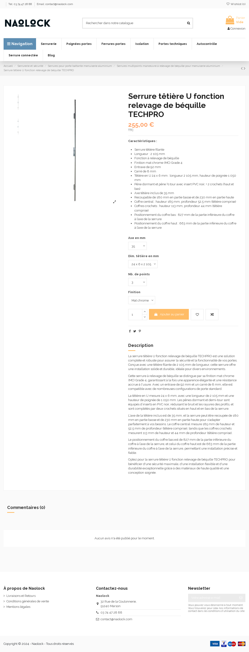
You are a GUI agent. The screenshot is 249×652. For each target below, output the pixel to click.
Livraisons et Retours (21, 596)
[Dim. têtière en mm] (143, 264)
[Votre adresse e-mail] (212, 598)
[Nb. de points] (137, 282)
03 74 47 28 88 (111, 612)
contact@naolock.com (116, 619)
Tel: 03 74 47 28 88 (20, 4)
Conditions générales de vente (27, 601)
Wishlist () (235, 4)
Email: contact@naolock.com (55, 4)
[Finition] (141, 300)
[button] (48, 44)
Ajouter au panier (169, 314)
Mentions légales (18, 607)
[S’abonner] (240, 598)
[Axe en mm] (137, 246)
